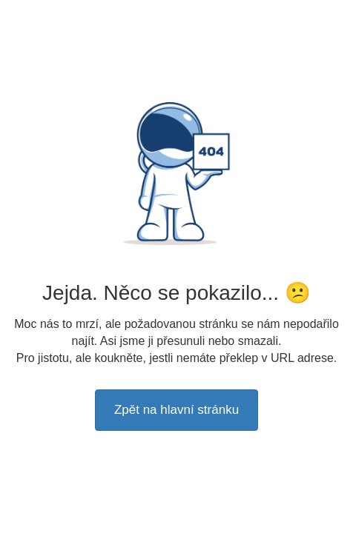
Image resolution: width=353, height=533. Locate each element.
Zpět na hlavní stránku (176, 410)
